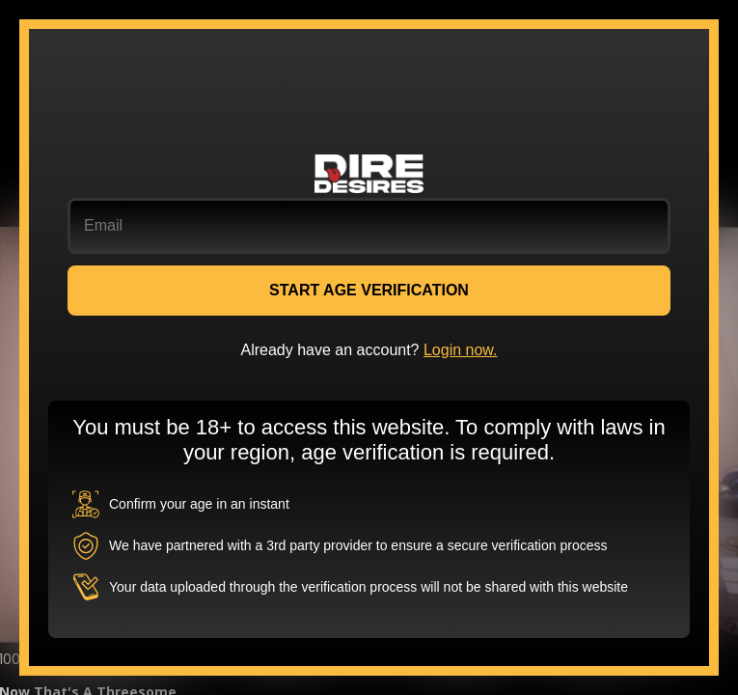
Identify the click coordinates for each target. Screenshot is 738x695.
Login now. (461, 350)
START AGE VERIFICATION (369, 290)
